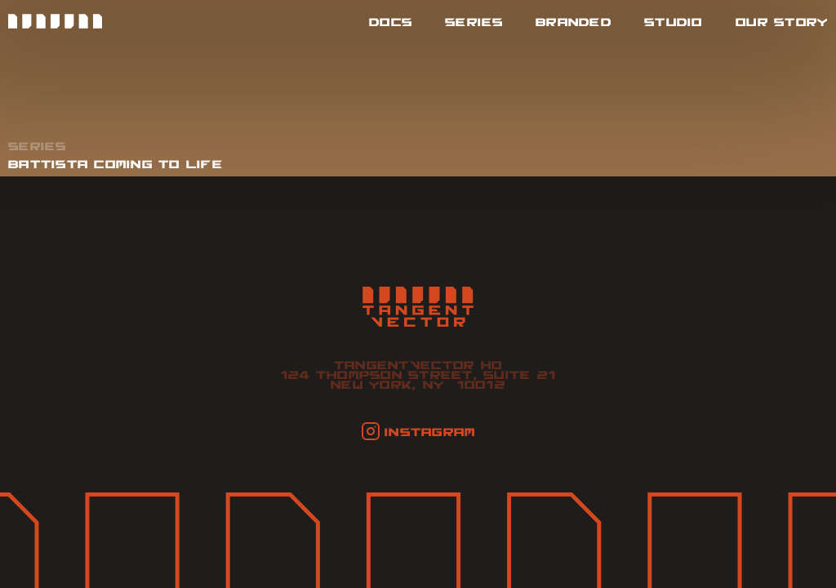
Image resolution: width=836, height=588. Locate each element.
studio (673, 21)
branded (573, 21)
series (474, 21)
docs (390, 21)
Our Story (782, 21)
